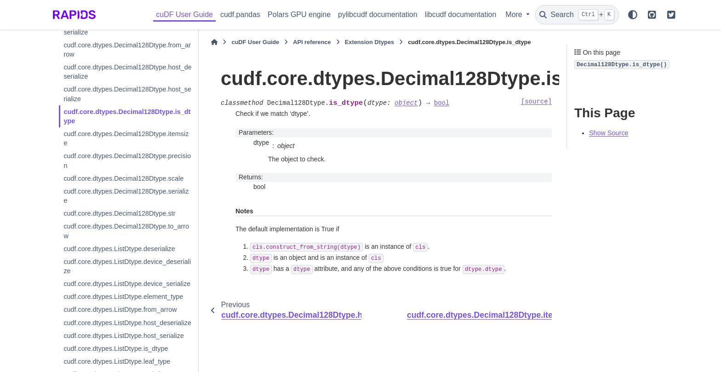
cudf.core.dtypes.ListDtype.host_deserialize (127, 322)
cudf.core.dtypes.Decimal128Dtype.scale (123, 178)
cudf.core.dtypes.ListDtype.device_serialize (126, 283)
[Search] (577, 14)
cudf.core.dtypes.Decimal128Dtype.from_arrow (127, 49)
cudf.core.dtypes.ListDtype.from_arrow (120, 309)
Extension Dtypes (369, 42)
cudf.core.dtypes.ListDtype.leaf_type (116, 361)
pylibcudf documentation (378, 14)
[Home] (214, 42)
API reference (312, 42)
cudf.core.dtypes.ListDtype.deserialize (119, 248)
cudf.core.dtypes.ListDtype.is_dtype (115, 348)
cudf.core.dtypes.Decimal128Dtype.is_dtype (126, 116)
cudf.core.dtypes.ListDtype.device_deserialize (127, 266)
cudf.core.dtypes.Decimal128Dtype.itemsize (126, 138)
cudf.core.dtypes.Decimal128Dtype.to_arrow (126, 231)
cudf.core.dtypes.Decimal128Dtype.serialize (126, 196)
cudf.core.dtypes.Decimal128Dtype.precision (127, 160)
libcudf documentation (461, 14)
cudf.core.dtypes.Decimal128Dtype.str (119, 213)
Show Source (609, 133)
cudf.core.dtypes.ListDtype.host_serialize (123, 335)
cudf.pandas (240, 14)
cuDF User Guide (184, 14)
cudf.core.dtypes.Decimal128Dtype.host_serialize (127, 94)
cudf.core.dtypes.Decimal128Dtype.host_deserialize (127, 71)
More (514, 14)
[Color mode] (632, 15)
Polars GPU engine (299, 14)
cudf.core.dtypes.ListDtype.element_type (123, 296)
